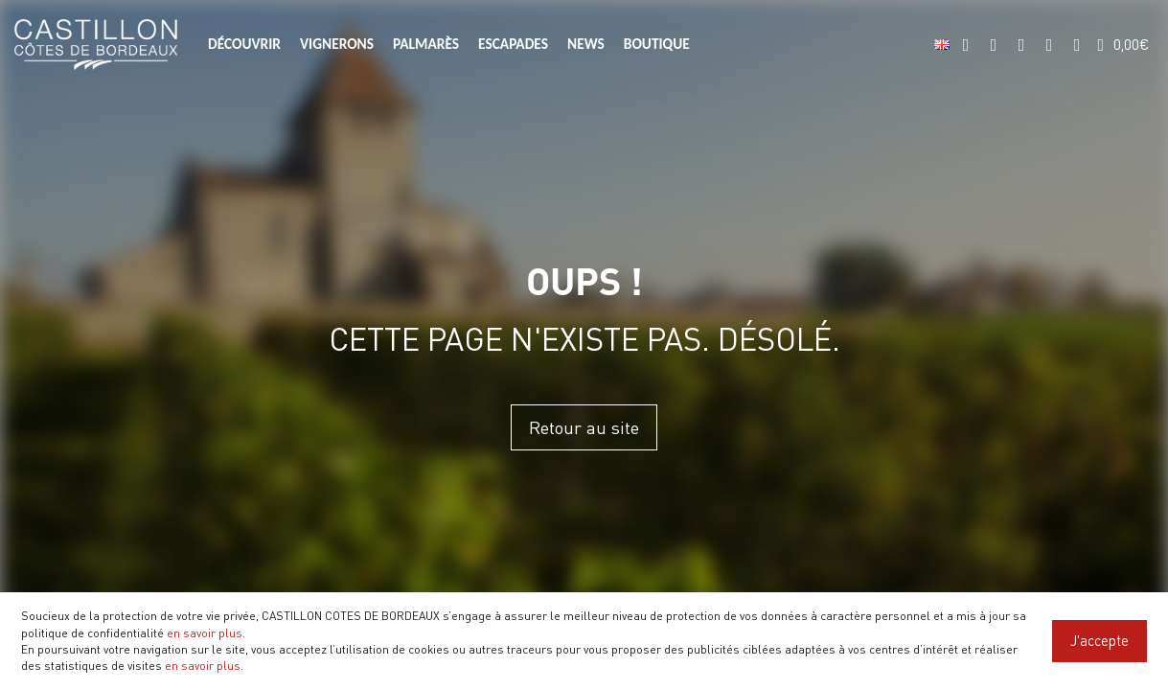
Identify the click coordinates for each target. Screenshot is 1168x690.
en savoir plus (204, 632)
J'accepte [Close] (1099, 640)
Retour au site (584, 427)
